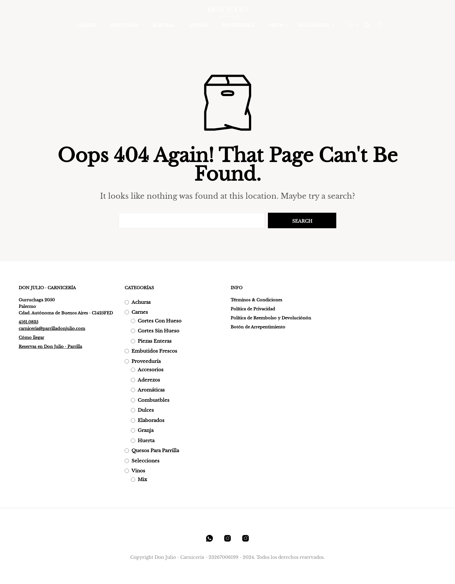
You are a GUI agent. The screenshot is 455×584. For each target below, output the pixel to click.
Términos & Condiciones (256, 300)
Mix (142, 479)
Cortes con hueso (160, 321)
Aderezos (149, 380)
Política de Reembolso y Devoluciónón (271, 318)
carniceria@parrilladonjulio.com (52, 328)
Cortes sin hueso (158, 331)
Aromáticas (151, 390)
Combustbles (153, 400)
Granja (146, 430)
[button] (353, 25)
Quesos (198, 25)
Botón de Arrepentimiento (258, 327)
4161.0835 (28, 322)
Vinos (276, 25)
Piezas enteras (155, 341)
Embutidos (124, 25)
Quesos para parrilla (155, 450)
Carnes (86, 25)
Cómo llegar (31, 337)
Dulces (146, 410)
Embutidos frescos (154, 351)
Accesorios (150, 370)
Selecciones (313, 25)
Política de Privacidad (253, 309)
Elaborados (151, 420)
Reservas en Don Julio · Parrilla (50, 346)
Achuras (163, 25)
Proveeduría (238, 25)
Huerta (146, 440)
